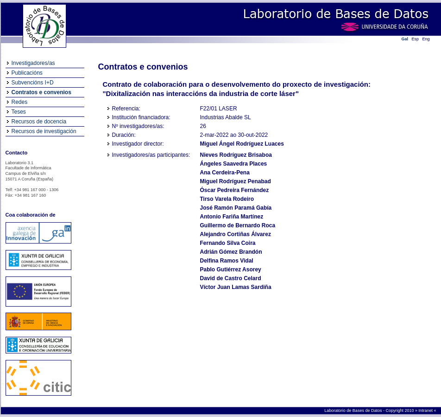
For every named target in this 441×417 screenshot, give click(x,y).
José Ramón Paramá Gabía (236, 208)
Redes (20, 102)
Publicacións (27, 73)
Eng (426, 39)
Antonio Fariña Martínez (232, 216)
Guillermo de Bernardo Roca (238, 225)
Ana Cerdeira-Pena (225, 172)
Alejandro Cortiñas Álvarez (235, 234)
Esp (415, 39)
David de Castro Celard (230, 278)
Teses (19, 112)
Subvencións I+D (33, 82)
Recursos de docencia (39, 121)
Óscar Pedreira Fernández (234, 190)
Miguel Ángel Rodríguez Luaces (242, 144)
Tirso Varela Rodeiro (227, 199)
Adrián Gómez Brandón (231, 252)
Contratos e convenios (41, 92)
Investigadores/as (33, 63)
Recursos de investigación (44, 131)
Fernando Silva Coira (228, 243)
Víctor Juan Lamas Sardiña (235, 287)
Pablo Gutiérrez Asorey (230, 269)
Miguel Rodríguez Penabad (235, 181)
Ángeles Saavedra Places (233, 163)
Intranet (426, 410)
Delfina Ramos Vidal (226, 260)
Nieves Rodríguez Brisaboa (236, 155)
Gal (405, 39)
